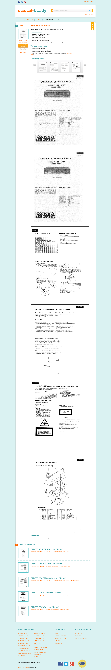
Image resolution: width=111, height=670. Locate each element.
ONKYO (30, 20)
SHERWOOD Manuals (40, 647)
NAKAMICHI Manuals (40, 633)
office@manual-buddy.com (23, 667)
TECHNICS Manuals (40, 652)
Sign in (91, 1)
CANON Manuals (23, 638)
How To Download (61, 636)
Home (20, 20)
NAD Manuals (22, 655)
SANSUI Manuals (39, 641)
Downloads (86, 1)
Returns (57, 641)
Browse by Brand (89, 14)
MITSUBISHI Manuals (24, 653)
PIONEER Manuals (39, 638)
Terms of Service (60, 638)
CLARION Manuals (23, 641)
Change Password (81, 638)
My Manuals (78, 636)
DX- (39, 20)
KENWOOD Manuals (24, 645)
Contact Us (58, 643)
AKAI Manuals (22, 633)
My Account (78, 633)
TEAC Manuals (38, 650)
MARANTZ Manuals (24, 650)
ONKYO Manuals (39, 636)
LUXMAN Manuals (23, 648)
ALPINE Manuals (23, 636)
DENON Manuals (23, 643)
